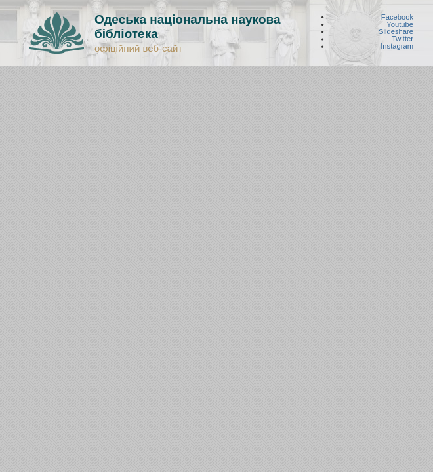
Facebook (397, 16)
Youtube (399, 24)
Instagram (397, 46)
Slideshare (396, 32)
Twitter (402, 39)
